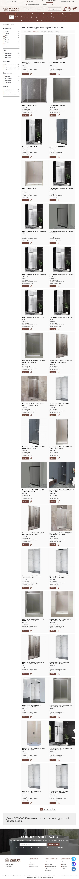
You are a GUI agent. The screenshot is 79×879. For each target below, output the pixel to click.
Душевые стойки (40, 17)
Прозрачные (8, 78)
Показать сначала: (26, 31)
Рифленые (8, 80)
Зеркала (64, 13)
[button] (69, 9)
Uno (6, 44)
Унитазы (20, 13)
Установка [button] (6, 61)
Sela (6, 46)
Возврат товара (34, 866)
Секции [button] (5, 86)
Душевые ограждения (18, 20)
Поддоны (54, 17)
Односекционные (9, 92)
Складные (7, 57)
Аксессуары (35, 20)
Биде (48, 17)
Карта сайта (49, 864)
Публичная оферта (51, 866)
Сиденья (70, 13)
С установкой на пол (10, 69)
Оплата (32, 864)
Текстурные (8, 82)
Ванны (34, 13)
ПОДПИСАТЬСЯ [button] (53, 844)
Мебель (17, 17)
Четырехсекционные (10, 94)
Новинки (30, 10)
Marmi (7, 39)
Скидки (64, 864)
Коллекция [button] (7, 28)
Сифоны (28, 20)
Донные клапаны (45, 20)
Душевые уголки (55, 13)
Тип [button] (4, 50)
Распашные (8, 55)
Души (32, 17)
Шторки (61, 17)
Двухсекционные (9, 89)
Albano (7, 33)
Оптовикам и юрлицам (37, 8)
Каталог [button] (25, 8)
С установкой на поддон (11, 66)
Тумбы (39, 13)
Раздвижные (8, 53)
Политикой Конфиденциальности (38, 847)
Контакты (38, 10)
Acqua (6, 31)
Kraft (6, 37)
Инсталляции (25, 17)
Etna (6, 35)
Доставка (32, 862)
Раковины (27, 13)
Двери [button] (11, 17)
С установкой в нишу (10, 64)
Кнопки (67, 17)
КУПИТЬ (25, 73)
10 (54, 809)
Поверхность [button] (7, 73)
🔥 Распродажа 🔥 (11, 13)
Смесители (46, 13)
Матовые (7, 76)
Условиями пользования (52, 847)
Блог (63, 862)
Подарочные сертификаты (59, 20)
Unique (7, 42)
